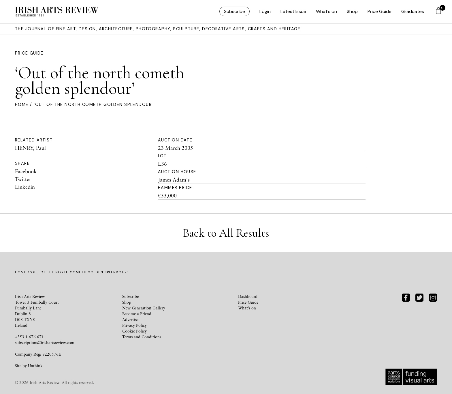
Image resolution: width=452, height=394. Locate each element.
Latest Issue (293, 11)
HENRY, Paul (30, 148)
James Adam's (174, 179)
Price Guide (379, 11)
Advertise (130, 319)
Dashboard (247, 296)
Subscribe (234, 11)
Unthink (35, 365)
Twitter (23, 179)
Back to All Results (226, 233)
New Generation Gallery (143, 307)
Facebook (26, 171)
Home (22, 104)
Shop (352, 11)
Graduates (412, 11)
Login (265, 11)
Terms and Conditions (141, 336)
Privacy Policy (134, 325)
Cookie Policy (134, 330)
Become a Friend (136, 313)
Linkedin (25, 187)
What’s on (326, 11)
